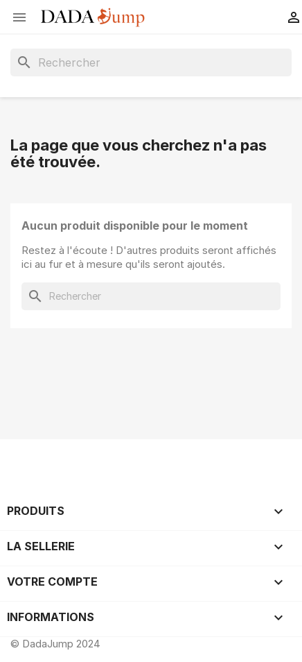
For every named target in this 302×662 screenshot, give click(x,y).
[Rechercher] (151, 62)
